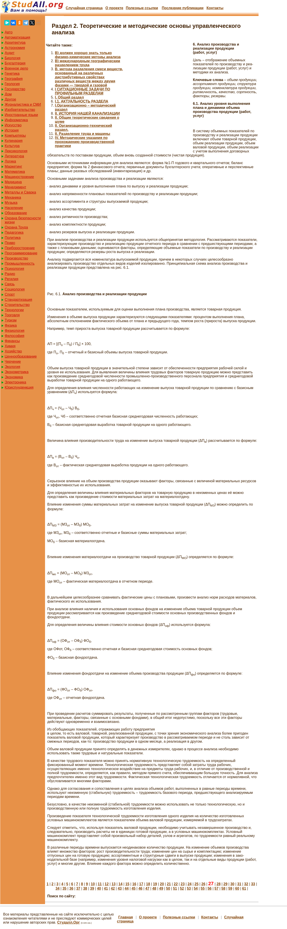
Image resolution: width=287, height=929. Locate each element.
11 (100, 884)
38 (85, 888)
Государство (15, 89)
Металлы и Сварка (20, 192)
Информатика (16, 120)
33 (253, 884)
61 (244, 888)
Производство (16, 258)
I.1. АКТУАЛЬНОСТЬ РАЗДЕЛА (81, 101)
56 (209, 888)
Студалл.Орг (68, 922)
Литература (14, 156)
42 (113, 888)
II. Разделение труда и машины (82, 134)
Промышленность (20, 263)
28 (218, 884)
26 (203, 884)
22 (176, 884)
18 (148, 884)
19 (155, 884)
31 (239, 884)
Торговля (12, 315)
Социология (15, 289)
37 (78, 888)
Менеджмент (15, 187)
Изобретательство (20, 110)
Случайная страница (84, 8)
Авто (9, 32)
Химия (10, 346)
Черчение (13, 361)
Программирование (21, 253)
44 (127, 888)
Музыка (11, 203)
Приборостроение (20, 248)
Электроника (15, 382)
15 (127, 884)
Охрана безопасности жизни (23, 220)
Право (10, 243)
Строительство (17, 305)
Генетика (12, 73)
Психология (14, 269)
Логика (10, 161)
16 (134, 884)
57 (216, 888)
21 (169, 884)
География (14, 79)
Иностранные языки (21, 115)
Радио (10, 274)
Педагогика (14, 232)
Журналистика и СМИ (23, 104)
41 (106, 888)
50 (168, 888)
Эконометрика (16, 372)
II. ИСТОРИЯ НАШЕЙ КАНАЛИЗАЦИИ (87, 113)
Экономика (14, 377)
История (12, 130)
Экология (12, 367)
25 (196, 884)
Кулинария (13, 141)
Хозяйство (13, 351)
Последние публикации (182, 8)
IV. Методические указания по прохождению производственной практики (84, 142)
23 (183, 884)
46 (140, 888)
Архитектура (15, 42)
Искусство (13, 125)
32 (246, 884)
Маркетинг (13, 166)
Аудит (10, 53)
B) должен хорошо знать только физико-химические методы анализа (88, 55)
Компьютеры (15, 135)
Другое (10, 99)
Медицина (13, 182)
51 (175, 888)
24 (190, 884)
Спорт (10, 294)
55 (203, 888)
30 (232, 884)
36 (71, 888)
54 (196, 888)
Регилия (11, 279)
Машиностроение (19, 177)
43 (120, 888)
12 (107, 884)
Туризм (11, 320)
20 (162, 884)
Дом (8, 94)
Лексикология (16, 151)
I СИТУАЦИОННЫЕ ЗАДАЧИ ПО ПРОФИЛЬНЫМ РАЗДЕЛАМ (82, 91)
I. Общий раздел (69, 97)
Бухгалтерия (15, 63)
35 (65, 888)
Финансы (12, 341)
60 (237, 888)
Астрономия (15, 48)
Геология (12, 84)
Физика (11, 325)
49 (161, 888)
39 (92, 888)
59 (230, 888)
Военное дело (16, 68)
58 (223, 888)
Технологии (14, 310)
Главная (125, 917)
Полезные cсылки (142, 8)
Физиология (14, 330)
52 (182, 888)
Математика (15, 172)
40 (99, 888)
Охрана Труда (16, 227)
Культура (12, 146)
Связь (10, 284)
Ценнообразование (21, 356)
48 (154, 888)
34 (58, 888)
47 (147, 888)
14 (121, 884)
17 (141, 884)
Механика (13, 197)
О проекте (114, 8)
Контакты (215, 8)
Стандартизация (18, 300)
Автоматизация (17, 37)
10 (93, 884)
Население (14, 208)
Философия (14, 336)
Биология (12, 58)
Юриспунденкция (19, 387)
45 (134, 888)
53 (189, 888)
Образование (16, 213)
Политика (13, 238)
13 (114, 884)
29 (225, 884)
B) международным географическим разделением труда (87, 63)
